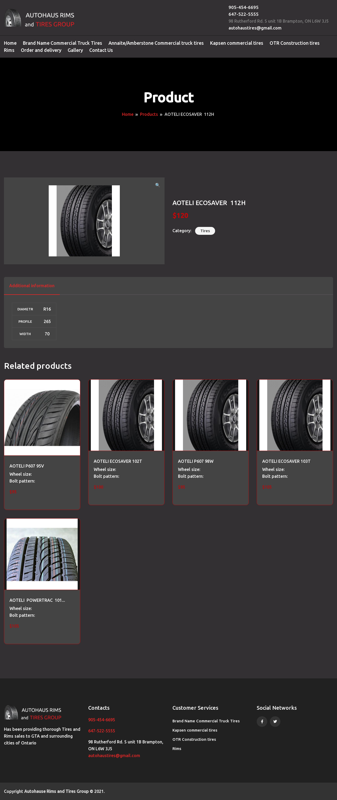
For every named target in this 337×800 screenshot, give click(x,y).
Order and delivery (41, 50)
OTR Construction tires (295, 43)
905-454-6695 (244, 7)
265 (47, 321)
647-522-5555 (244, 14)
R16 (47, 309)
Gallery (75, 50)
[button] (157, 185)
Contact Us (101, 50)
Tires (205, 230)
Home (10, 43)
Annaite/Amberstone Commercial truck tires (156, 43)
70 (47, 333)
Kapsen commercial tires (236, 43)
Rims (9, 50)
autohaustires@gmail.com (255, 27)
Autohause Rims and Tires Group (56, 791)
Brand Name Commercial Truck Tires (62, 43)
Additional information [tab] (31, 285)
